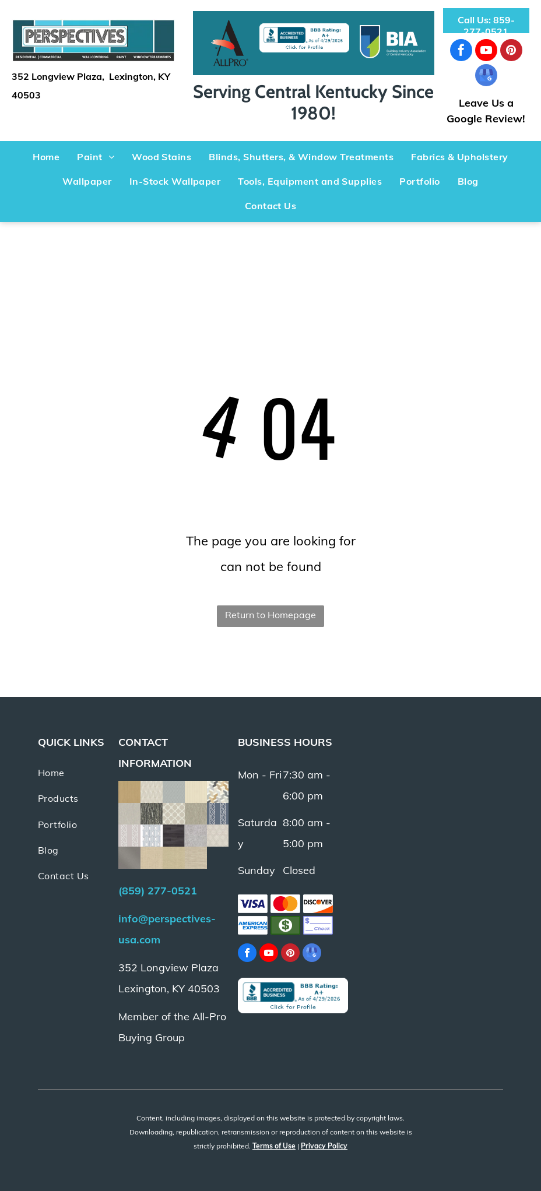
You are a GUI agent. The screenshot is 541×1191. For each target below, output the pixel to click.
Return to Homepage (270, 615)
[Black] (229, 43)
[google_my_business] (486, 76)
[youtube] (486, 51)
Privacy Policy (324, 1145)
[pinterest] (511, 51)
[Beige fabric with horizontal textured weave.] (196, 858)
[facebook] (461, 51)
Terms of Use (274, 1145)
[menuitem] (46, 157)
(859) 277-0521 (157, 890)
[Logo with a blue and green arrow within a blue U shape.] (393, 42)
